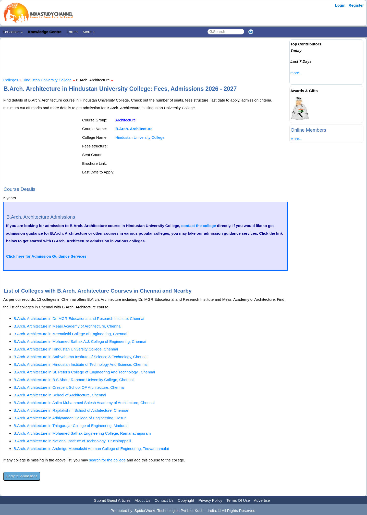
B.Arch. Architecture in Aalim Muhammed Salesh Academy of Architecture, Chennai (84, 402)
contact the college (198, 225)
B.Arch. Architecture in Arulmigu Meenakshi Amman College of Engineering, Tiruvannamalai (91, 448)
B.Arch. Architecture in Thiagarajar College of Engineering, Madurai (71, 425)
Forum (72, 32)
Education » (13, 32)
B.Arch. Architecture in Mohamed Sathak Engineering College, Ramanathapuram (82, 433)
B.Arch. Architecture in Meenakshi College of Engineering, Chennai (70, 334)
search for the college (107, 460)
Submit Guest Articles (112, 500)
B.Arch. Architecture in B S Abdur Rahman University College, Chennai (73, 380)
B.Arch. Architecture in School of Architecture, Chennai (60, 395)
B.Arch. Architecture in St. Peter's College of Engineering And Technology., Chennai (84, 372)
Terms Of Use (238, 500)
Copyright (186, 500)
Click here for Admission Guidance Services (46, 256)
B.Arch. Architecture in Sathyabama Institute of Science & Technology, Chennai (81, 357)
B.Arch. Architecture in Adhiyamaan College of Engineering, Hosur (70, 418)
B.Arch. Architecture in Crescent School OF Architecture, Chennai (69, 387)
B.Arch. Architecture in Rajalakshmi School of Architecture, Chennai (71, 410)
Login (340, 5)
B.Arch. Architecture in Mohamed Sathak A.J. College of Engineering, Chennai (80, 341)
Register (356, 5)
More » (89, 32)
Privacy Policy (210, 500)
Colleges (10, 80)
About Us (142, 500)
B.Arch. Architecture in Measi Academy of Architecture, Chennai (67, 326)
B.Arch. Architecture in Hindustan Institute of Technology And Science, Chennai (81, 364)
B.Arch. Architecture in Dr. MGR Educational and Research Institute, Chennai (79, 318)
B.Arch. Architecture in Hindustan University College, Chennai (66, 349)
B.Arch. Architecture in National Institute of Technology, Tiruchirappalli (72, 441)
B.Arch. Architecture (133, 129)
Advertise (262, 500)
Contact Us (164, 500)
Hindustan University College (47, 80)
